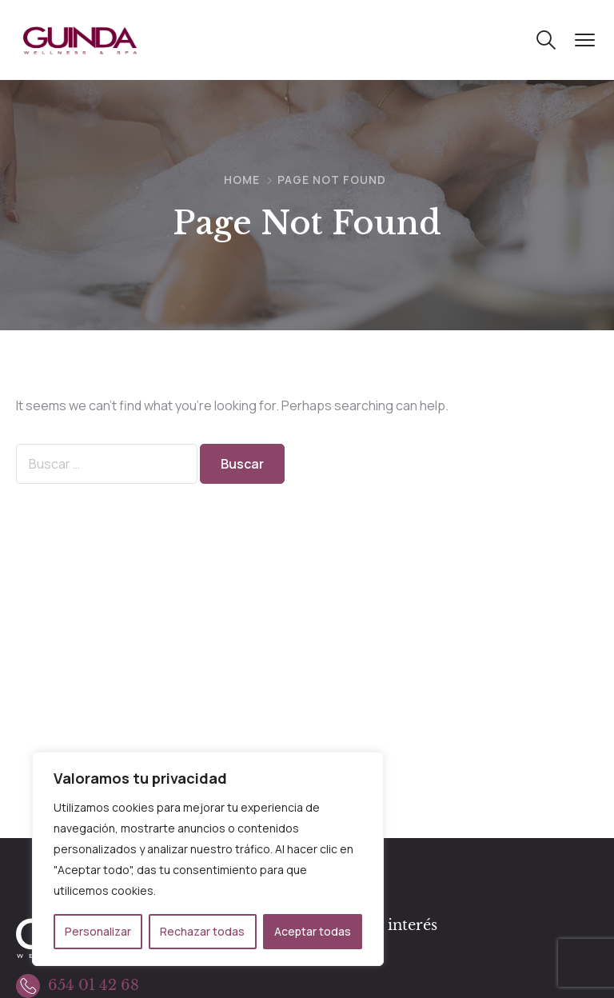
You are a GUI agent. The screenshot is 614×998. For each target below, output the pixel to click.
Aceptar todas (312, 931)
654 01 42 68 (93, 985)
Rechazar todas (202, 931)
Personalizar (98, 931)
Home (242, 179)
